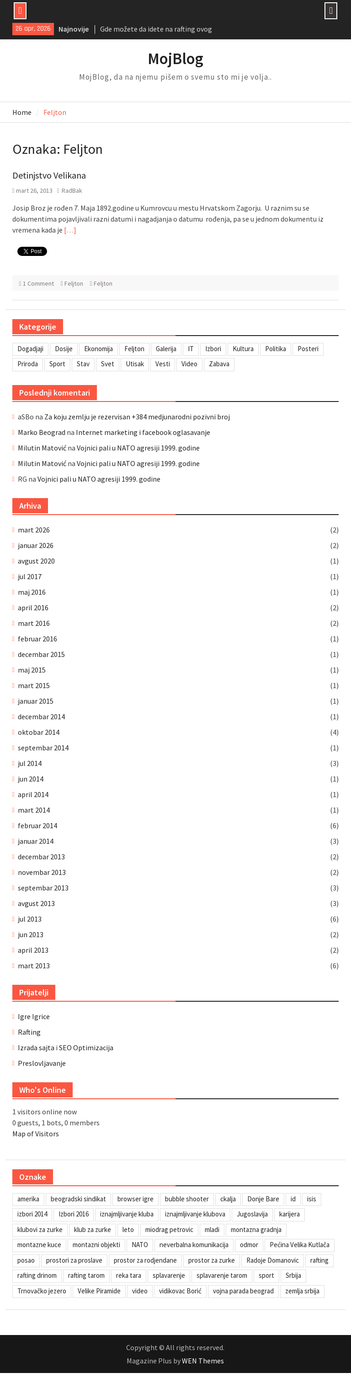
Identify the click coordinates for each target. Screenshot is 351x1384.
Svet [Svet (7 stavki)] (107, 363)
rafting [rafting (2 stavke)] (319, 1260)
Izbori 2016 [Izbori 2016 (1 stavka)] (73, 1214)
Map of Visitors (35, 1133)
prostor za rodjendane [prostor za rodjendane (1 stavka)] (145, 1260)
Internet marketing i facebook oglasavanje (143, 432)
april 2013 (33, 950)
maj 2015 (32, 669)
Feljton (73, 283)
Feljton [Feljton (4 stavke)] (134, 348)
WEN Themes (203, 1360)
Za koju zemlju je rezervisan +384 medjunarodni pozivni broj (137, 416)
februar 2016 (37, 638)
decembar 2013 (41, 856)
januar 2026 (35, 545)
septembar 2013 (43, 887)
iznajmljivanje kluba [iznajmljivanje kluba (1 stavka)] (127, 1214)
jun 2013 (30, 934)
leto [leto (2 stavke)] (128, 1229)
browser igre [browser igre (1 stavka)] (135, 1198)
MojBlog (175, 59)
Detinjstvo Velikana (49, 175)
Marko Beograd (41, 432)
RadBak (72, 190)
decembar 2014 (41, 716)
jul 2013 (30, 918)
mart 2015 (34, 685)
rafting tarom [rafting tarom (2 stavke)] (86, 1275)
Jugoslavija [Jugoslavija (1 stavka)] (252, 1214)
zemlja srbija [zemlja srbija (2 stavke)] (302, 1290)
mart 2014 (34, 809)
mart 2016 (34, 623)
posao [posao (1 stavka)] (26, 1260)
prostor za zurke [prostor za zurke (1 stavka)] (211, 1260)
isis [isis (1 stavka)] (311, 1198)
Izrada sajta (36, 1047)
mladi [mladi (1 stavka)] (212, 1229)
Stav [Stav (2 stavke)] (83, 363)
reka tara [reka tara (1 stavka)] (128, 1275)
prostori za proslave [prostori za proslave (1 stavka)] (74, 1260)
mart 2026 (34, 529)
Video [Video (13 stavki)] (189, 363)
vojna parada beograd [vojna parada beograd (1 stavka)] (243, 1290)
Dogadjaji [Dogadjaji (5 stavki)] (30, 348)
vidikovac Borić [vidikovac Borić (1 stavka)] (180, 1290)
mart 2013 (34, 965)
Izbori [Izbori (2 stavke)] (213, 348)
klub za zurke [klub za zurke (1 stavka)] (92, 1229)
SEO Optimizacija (86, 1047)
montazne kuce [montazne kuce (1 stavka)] (39, 1244)
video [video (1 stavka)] (140, 1290)
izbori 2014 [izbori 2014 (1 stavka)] (32, 1214)
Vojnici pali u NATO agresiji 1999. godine (138, 447)
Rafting (29, 1032)
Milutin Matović (42, 447)
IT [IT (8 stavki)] (191, 348)
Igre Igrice (34, 1016)
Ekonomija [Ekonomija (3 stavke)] (98, 348)
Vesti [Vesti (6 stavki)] (162, 363)
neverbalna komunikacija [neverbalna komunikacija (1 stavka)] (194, 1244)
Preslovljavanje (42, 1063)
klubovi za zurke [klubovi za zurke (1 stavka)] (40, 1229)
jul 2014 (30, 763)
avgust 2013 (36, 903)
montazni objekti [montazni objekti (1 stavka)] (96, 1244)
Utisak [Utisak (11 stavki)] (135, 363)
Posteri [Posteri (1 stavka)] (308, 348)
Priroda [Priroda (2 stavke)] (27, 363)
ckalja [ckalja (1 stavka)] (228, 1198)
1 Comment (38, 283)
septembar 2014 (43, 747)
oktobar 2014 (38, 732)
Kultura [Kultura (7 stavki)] (243, 348)
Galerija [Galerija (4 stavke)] (166, 348)
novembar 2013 (42, 872)
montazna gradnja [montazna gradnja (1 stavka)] (256, 1229)
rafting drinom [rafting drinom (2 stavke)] (37, 1275)
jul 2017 (30, 576)
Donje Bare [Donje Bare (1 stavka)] (263, 1198)
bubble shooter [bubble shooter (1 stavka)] (187, 1198)
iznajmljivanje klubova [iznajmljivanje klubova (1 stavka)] (195, 1214)
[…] (70, 229)
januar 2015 (35, 701)
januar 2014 (35, 841)
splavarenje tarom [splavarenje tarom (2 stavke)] (222, 1275)
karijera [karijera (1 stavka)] (289, 1214)
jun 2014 (30, 778)
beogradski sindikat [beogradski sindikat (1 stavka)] (78, 1198)
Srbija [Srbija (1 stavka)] (293, 1275)
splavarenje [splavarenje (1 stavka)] (169, 1275)
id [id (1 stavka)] (293, 1198)
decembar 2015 (41, 654)
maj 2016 (32, 592)
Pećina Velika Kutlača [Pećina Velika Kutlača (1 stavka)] (300, 1244)
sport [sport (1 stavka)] (266, 1275)
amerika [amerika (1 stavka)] (28, 1198)
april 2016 (33, 607)
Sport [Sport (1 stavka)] (57, 363)
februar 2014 (37, 825)
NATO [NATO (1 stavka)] (140, 1244)
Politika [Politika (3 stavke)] (275, 348)
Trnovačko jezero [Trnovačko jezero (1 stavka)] (41, 1290)
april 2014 (33, 794)
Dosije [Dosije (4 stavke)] (64, 348)
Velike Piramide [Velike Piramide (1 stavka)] (99, 1290)
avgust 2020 (36, 560)
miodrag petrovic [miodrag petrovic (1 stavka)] (169, 1229)
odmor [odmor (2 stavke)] (249, 1244)
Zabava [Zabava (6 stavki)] (219, 363)
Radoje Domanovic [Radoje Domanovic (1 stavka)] (272, 1260)
